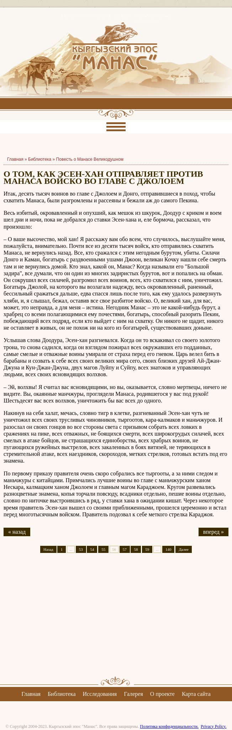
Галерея (133, 694)
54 (92, 549)
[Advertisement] (116, 621)
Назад (48, 549)
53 (81, 549)
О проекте (162, 694)
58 (136, 549)
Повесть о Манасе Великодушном (89, 159)
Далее (184, 549)
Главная (31, 694)
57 (125, 549)
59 (147, 549)
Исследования (100, 694)
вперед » (213, 532)
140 (168, 549)
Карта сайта (196, 694)
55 (103, 549)
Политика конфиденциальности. (169, 726)
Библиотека (39, 159)
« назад (17, 532)
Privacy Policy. (214, 726)
